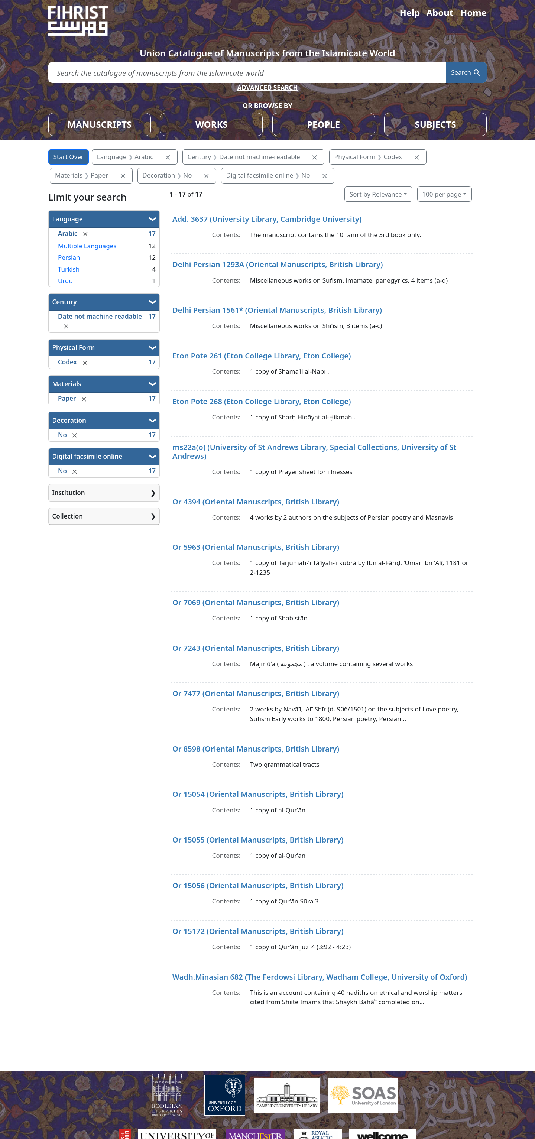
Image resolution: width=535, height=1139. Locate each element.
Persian (69, 257)
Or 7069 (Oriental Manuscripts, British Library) (255, 602)
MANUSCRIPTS (100, 124)
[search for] (247, 72)
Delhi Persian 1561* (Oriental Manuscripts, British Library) (277, 310)
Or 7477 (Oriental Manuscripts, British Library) (255, 693)
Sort (376, 194)
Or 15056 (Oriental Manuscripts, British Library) (257, 885)
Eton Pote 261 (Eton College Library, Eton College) (261, 356)
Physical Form (73, 347)
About (439, 12)
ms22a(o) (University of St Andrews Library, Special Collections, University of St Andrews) (314, 451)
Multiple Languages (87, 245)
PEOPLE (323, 124)
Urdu (65, 280)
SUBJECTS (435, 124)
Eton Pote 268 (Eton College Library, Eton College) (261, 401)
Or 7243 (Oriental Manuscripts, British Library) (255, 648)
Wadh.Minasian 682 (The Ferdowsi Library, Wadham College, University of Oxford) (319, 977)
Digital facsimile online (87, 456)
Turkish (69, 269)
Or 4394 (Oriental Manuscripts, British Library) (255, 502)
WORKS (211, 124)
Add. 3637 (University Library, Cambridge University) (266, 219)
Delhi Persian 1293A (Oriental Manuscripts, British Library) (277, 264)
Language (67, 219)
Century (64, 302)
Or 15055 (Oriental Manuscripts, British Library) (257, 840)
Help (409, 12)
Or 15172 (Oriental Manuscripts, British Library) (257, 931)
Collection (67, 516)
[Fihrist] (85, 21)
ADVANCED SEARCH (267, 87)
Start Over (69, 156)
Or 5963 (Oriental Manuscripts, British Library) (255, 547)
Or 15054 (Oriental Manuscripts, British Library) (257, 794)
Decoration (69, 420)
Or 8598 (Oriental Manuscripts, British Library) (255, 749)
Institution (68, 493)
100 (441, 194)
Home (473, 12)
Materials (66, 384)
